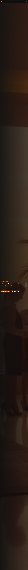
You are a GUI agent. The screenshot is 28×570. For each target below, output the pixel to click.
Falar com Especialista (15, 291)
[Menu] (26, 1)
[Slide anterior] (26, 284)
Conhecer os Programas (5, 291)
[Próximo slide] (26, 286)
